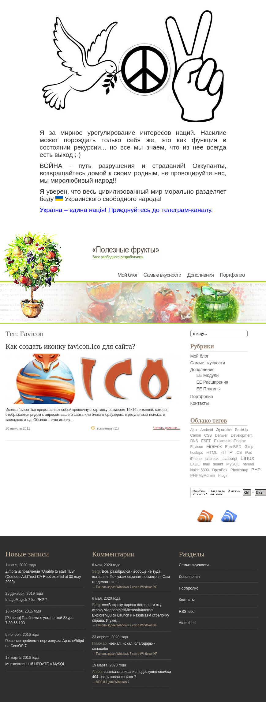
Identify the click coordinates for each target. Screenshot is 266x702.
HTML (212, 452)
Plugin (223, 475)
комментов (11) (108, 428)
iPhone (196, 459)
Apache (224, 429)
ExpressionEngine (230, 440)
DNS (194, 441)
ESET (206, 441)
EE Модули (208, 375)
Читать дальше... (166, 428)
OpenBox (219, 470)
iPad (248, 452)
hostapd (197, 452)
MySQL (232, 464)
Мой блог (127, 275)
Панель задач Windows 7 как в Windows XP (126, 587)
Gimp (249, 447)
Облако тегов (208, 420)
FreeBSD (233, 446)
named (248, 464)
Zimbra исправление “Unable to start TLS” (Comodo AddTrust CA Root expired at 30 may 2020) (43, 576)
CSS (208, 435)
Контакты (199, 403)
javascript (229, 459)
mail (206, 464)
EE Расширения (212, 382)
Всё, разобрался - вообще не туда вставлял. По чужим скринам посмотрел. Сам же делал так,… (131, 576)
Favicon (196, 447)
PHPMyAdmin (202, 475)
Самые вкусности (162, 275)
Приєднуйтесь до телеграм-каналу (159, 209)
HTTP (226, 452)
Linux (247, 458)
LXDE (195, 464)
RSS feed (186, 611)
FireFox (214, 446)
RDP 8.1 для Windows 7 (112, 682)
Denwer (221, 435)
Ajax (193, 430)
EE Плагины (209, 388)
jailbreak (212, 459)
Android (206, 430)
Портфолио (232, 275)
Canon (195, 435)
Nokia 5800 (199, 470)
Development (242, 435)
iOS (239, 452)
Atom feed (187, 623)
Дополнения (200, 275)
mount (218, 464)
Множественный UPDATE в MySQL (35, 664)
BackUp (241, 430)
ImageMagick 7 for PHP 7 (26, 600)
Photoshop (239, 470)
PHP (256, 469)
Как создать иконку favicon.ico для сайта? (70, 346)
